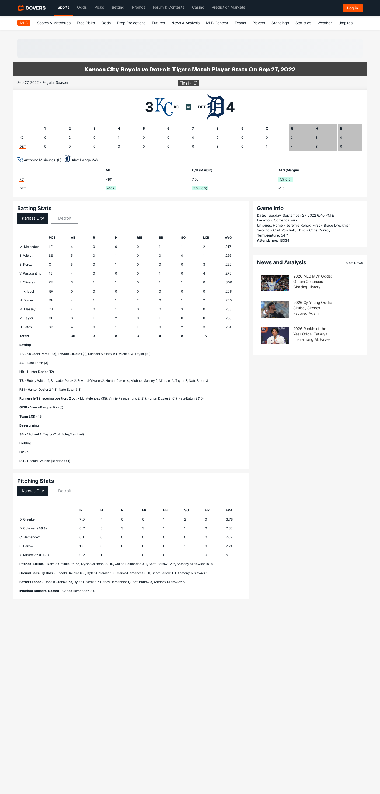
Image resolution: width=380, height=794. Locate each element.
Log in (352, 8)
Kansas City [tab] (33, 218)
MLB (24, 22)
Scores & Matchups (54, 22)
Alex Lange (81, 160)
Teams (240, 22)
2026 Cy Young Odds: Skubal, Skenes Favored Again (312, 307)
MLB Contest (217, 22)
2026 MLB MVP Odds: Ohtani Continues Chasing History (312, 281)
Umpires (345, 22)
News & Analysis (185, 22)
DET (202, 107)
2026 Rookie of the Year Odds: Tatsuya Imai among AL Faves (311, 334)
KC (176, 107)
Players (258, 22)
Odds (106, 22)
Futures (158, 22)
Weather (325, 22)
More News (354, 263)
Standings (280, 22)
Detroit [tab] (64, 218)
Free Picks (86, 22)
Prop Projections (131, 22)
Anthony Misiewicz (40, 160)
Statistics (303, 22)
